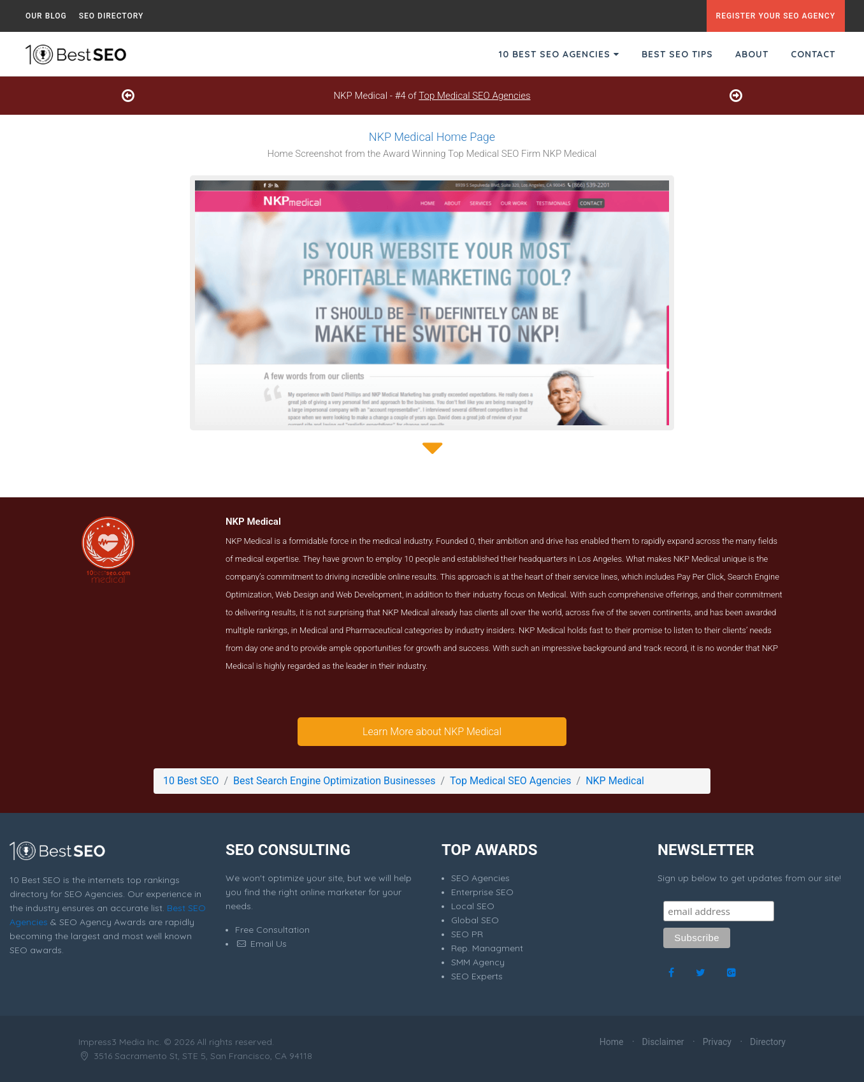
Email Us (261, 943)
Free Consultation (272, 929)
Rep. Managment (487, 948)
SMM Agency (478, 962)
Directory (768, 1042)
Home (612, 1042)
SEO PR (467, 934)
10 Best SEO (191, 781)
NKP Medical (615, 781)
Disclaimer (663, 1042)
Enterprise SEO (482, 892)
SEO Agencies (480, 878)
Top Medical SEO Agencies (474, 95)
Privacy (717, 1042)
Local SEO (472, 906)
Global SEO (475, 920)
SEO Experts (477, 976)
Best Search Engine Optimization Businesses (334, 781)
